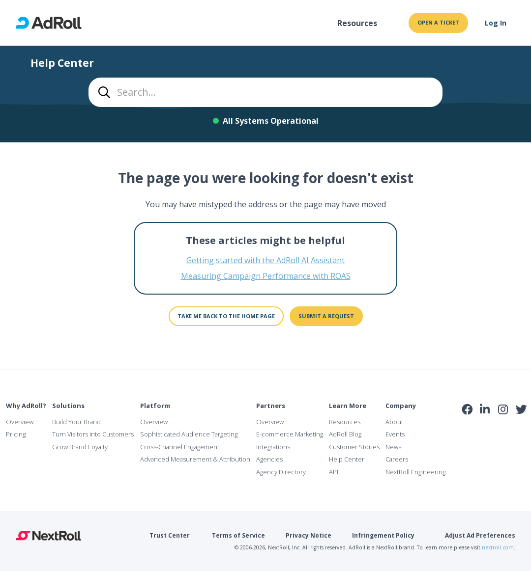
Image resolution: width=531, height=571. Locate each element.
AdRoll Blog (345, 434)
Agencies (269, 459)
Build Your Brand (76, 421)
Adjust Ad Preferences (480, 535)
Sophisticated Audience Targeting (188, 434)
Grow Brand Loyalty (80, 446)
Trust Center (169, 535)
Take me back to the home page (226, 316)
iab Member (467, 431)
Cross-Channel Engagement (179, 446)
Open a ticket (438, 22)
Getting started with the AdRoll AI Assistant (265, 260)
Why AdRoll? (26, 405)
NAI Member (494, 431)
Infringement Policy (383, 535)
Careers (396, 459)
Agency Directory (281, 471)
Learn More (347, 405)
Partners (270, 405)
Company (400, 405)
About (394, 421)
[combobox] (265, 92)
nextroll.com (498, 547)
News (393, 446)
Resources (357, 23)
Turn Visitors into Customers (93, 434)
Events (395, 434)
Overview (19, 421)
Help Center (346, 459)
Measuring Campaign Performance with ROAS (266, 276)
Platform (155, 405)
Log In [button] (495, 22)
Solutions (68, 405)
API (333, 471)
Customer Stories (354, 446)
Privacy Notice (308, 535)
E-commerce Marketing (289, 434)
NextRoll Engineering (415, 471)
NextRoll (48, 536)
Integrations (273, 446)
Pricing (16, 434)
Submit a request (326, 316)
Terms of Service (238, 535)
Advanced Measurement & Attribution (195, 459)
